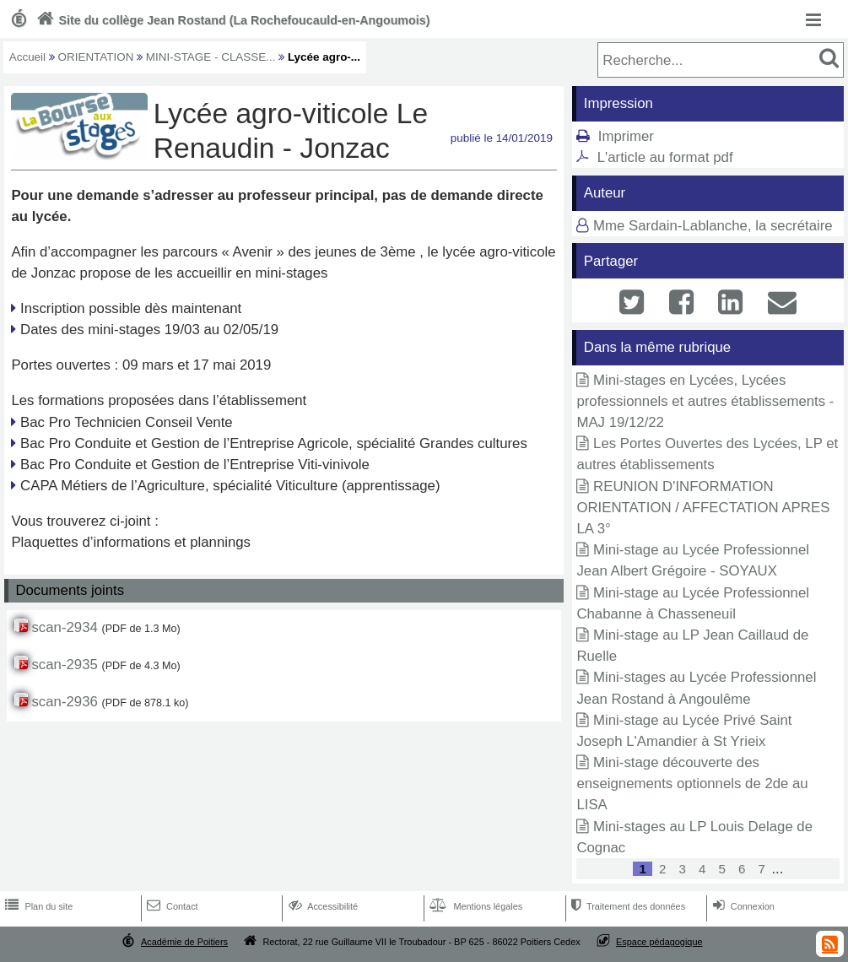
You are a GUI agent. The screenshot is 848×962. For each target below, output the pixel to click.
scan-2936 (64, 702)
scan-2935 (64, 665)
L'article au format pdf (665, 157)
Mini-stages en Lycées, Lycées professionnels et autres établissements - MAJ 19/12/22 (705, 401)
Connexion (742, 906)
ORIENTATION (96, 57)
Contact (170, 906)
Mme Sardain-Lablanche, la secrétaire (713, 226)
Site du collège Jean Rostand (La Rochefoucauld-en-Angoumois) (231, 20)
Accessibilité (322, 906)
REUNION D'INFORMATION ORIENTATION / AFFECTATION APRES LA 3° (702, 507)
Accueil (27, 57)
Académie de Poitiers (184, 942)
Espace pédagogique (659, 942)
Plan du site (37, 906)
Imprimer (626, 136)
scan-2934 (64, 627)
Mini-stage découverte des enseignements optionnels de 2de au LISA (691, 783)
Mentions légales (474, 906)
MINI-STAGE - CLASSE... (211, 57)
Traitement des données (626, 906)
